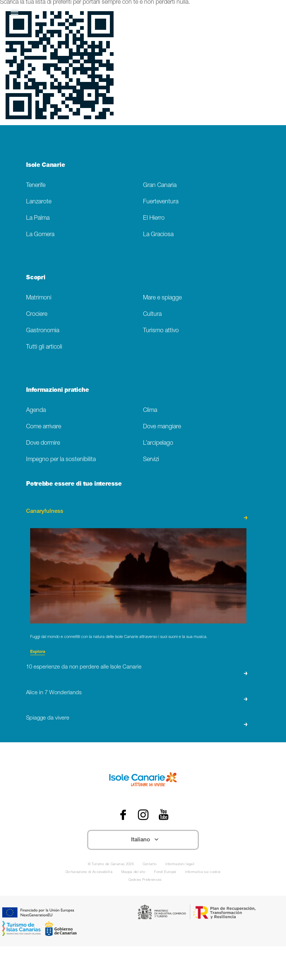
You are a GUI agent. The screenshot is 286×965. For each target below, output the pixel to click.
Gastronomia (42, 331)
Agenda (36, 410)
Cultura (152, 314)
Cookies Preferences (145, 880)
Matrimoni (38, 298)
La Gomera (40, 235)
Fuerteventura (160, 202)
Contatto (150, 864)
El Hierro (154, 218)
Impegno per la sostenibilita (61, 460)
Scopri (35, 278)
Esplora (37, 652)
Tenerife (35, 185)
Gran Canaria (160, 185)
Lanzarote (38, 202)
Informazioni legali (179, 864)
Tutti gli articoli (44, 347)
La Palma (38, 218)
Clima (150, 410)
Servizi (151, 460)
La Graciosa (158, 235)
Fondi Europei (165, 872)
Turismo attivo (161, 331)
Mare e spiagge (162, 298)
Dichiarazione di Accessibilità (89, 872)
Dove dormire (43, 443)
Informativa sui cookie (202, 872)
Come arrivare (43, 427)
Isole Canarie (45, 166)
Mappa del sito (133, 872)
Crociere (36, 314)
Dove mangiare (162, 427)
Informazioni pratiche (57, 391)
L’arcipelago (158, 443)
